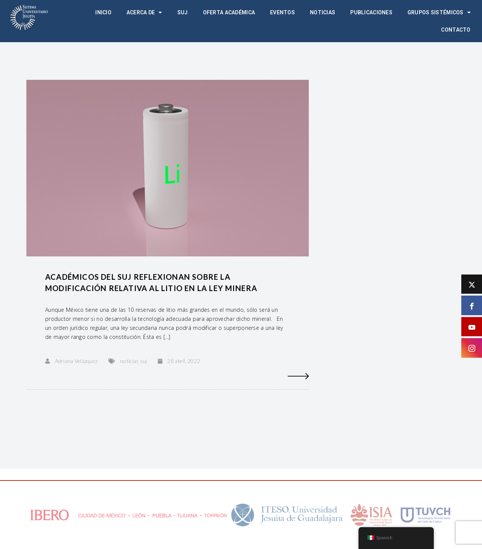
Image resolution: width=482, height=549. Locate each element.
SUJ (182, 12)
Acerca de (144, 12)
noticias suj (133, 361)
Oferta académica (229, 12)
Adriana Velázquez (76, 361)
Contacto (455, 30)
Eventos (282, 12)
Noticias (322, 12)
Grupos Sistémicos (439, 12)
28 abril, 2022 (183, 361)
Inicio (103, 12)
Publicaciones (371, 12)
